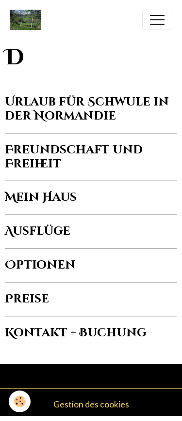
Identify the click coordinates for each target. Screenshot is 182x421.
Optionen (40, 265)
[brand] (28, 20)
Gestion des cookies (91, 404)
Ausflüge (37, 231)
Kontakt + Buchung (76, 333)
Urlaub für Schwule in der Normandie (87, 109)
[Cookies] (20, 401)
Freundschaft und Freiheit (74, 157)
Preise (27, 299)
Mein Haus (41, 197)
